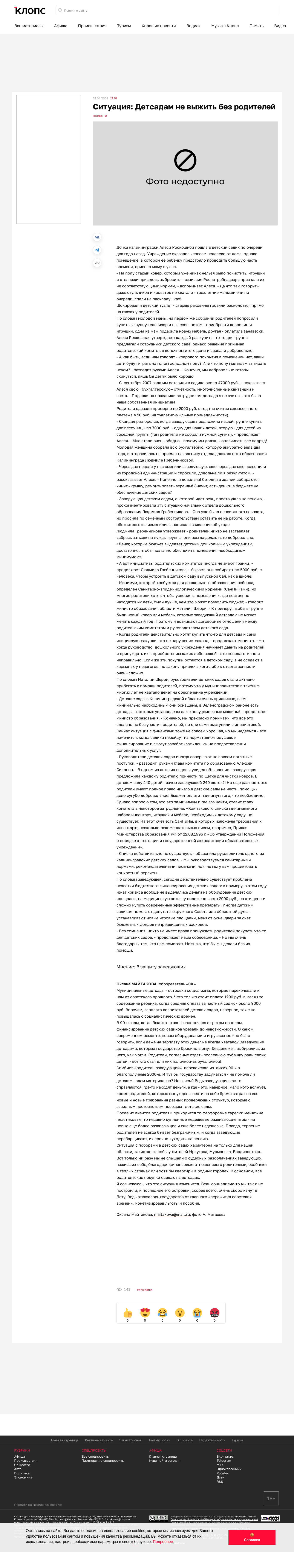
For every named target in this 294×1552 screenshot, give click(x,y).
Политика (21, 1473)
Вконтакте (225, 1456)
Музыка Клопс (225, 25)
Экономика (23, 1477)
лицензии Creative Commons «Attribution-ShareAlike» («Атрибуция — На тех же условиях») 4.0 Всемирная (214, 1519)
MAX (220, 1465)
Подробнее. (163, 1542)
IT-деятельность (212, 1440)
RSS (220, 1481)
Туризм (124, 25)
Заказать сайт (130, 1440)
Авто (17, 1469)
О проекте (184, 1440)
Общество (145, 1289)
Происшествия (92, 25)
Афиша (60, 25)
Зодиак (194, 25)
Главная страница (64, 1440)
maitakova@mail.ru (172, 1214)
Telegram (224, 1460)
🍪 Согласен (252, 1537)
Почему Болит (159, 1440)
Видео (280, 25)
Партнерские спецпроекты (103, 1460)
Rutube (222, 1473)
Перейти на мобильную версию (38, 1504)
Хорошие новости (159, 25)
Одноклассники (229, 1469)
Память (256, 25)
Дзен (221, 1477)
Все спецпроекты (95, 1456)
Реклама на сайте (99, 1440)
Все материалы (28, 25)
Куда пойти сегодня (165, 1460)
